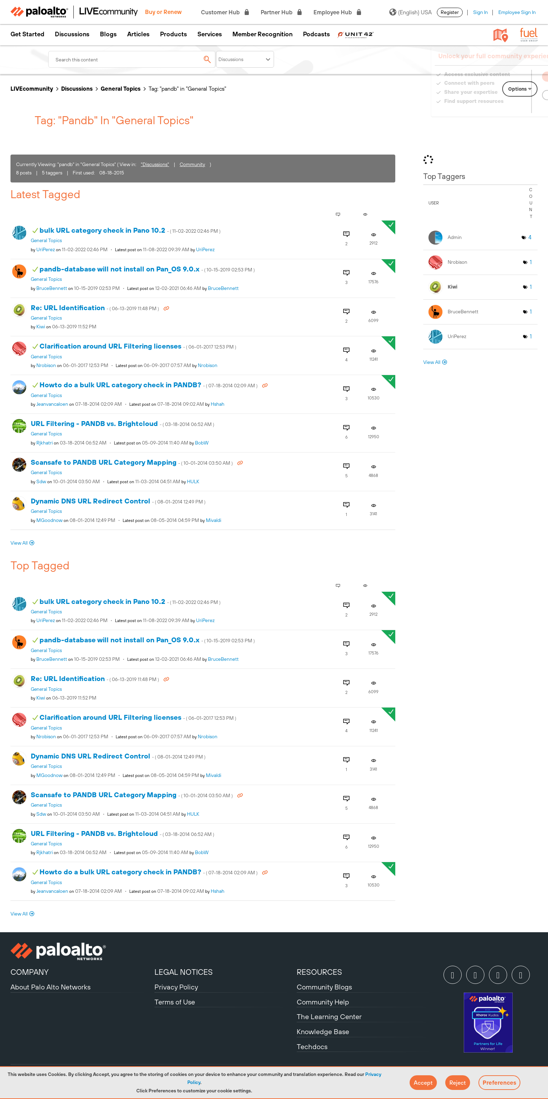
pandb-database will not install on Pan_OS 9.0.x (147, 269)
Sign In (480, 12)
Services (209, 34)
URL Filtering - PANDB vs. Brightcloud (122, 423)
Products (173, 34)
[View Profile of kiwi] (40, 326)
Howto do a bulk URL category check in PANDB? (149, 385)
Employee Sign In (517, 12)
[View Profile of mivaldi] (213, 520)
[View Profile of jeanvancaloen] (52, 404)
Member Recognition (262, 34)
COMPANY (29, 972)
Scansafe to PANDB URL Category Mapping (132, 462)
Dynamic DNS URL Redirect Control (118, 501)
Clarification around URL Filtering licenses (137, 346)
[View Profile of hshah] (217, 404)
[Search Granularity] (245, 59)
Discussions (72, 34)
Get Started (27, 34)
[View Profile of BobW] (202, 443)
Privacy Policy (176, 987)
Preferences (499, 1082)
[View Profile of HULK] (193, 481)
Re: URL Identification (95, 308)
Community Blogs (324, 987)
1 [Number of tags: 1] (531, 262)
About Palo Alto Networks (50, 987)
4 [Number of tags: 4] (530, 237)
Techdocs (312, 1046)
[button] (423, 1082)
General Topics (120, 88)
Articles (138, 34)
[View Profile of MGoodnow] (49, 520)
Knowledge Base (323, 1031)
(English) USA (410, 12)
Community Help (323, 1002)
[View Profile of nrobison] (46, 365)
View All (19, 543)
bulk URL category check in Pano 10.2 (130, 230)
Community (192, 164)
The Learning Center (329, 1016)
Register (450, 12)
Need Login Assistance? (506, 108)
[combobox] (132, 59)
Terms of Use (174, 1002)
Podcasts (316, 34)
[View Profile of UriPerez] (45, 249)
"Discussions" (155, 164)
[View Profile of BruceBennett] (51, 288)
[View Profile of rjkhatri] (44, 443)
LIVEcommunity (31, 88)
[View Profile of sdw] (41, 481)
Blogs (108, 34)
